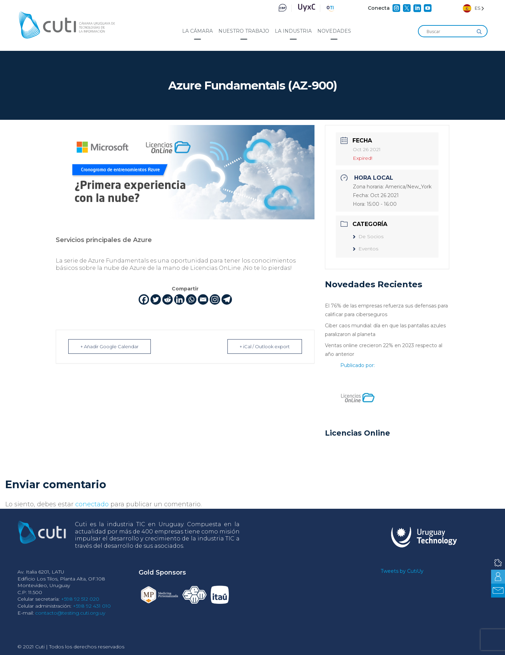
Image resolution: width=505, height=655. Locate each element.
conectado (92, 504)
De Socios (368, 236)
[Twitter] (155, 299)
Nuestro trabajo (243, 31)
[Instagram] (215, 299)
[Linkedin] (179, 299)
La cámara (197, 31)
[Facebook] (144, 299)
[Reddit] (167, 299)
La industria (293, 31)
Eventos (365, 248)
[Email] (203, 299)
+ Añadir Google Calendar (109, 346)
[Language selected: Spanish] (473, 8)
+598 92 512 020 (80, 599)
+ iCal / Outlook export (265, 346)
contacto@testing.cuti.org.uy (70, 613)
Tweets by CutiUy (402, 571)
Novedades (334, 31)
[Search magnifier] (479, 32)
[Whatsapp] (191, 299)
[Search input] (450, 32)
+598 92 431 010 (92, 606)
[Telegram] (227, 299)
